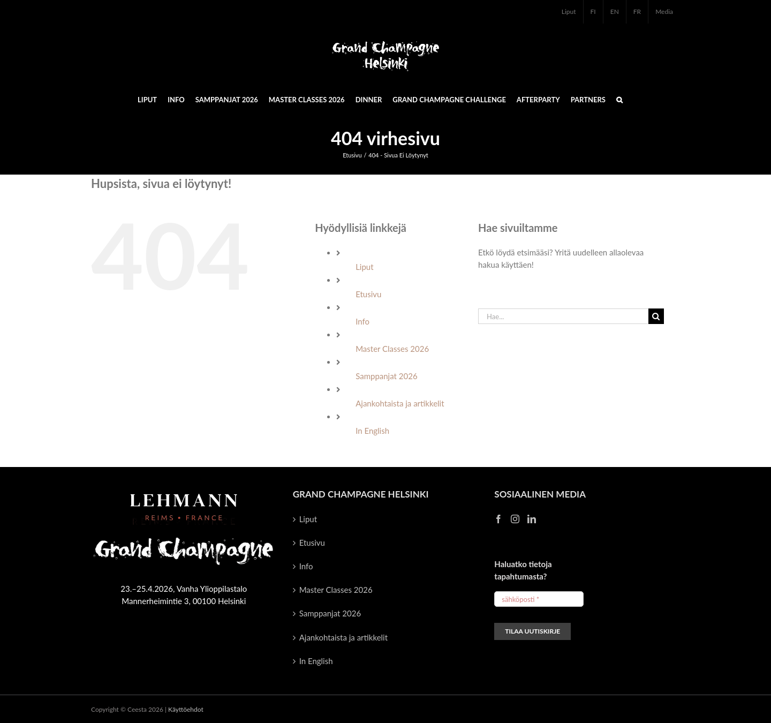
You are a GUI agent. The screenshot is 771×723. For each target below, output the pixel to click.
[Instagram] (515, 519)
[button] (619, 99)
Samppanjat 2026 (386, 376)
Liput (364, 267)
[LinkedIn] (531, 519)
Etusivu (368, 294)
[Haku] (656, 316)
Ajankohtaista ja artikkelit (400, 403)
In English (372, 430)
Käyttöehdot (185, 709)
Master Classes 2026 (392, 348)
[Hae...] (563, 316)
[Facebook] (498, 519)
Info (362, 321)
